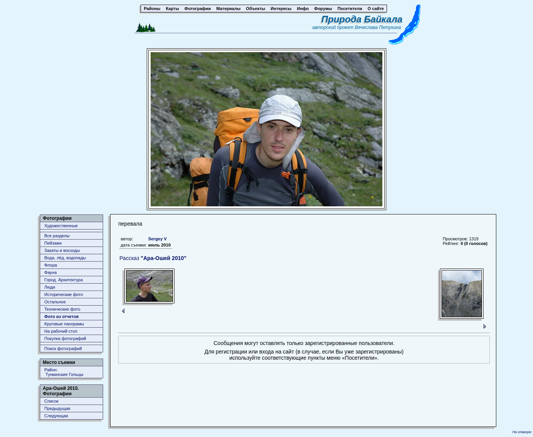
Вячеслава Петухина (378, 27)
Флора (50, 265)
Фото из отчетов (61, 316)
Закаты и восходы (62, 250)
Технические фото (62, 309)
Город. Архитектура (63, 279)
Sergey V (157, 238)
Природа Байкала (361, 19)
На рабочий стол (60, 331)
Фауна (50, 272)
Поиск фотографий (63, 348)
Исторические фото (63, 294)
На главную (522, 432)
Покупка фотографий (65, 338)
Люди (49, 287)
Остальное (55, 301)
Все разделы (57, 235)
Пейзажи (53, 243)
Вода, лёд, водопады (65, 257)
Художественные (61, 225)
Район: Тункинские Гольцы (63, 372)
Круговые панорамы (64, 323)
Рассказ (152, 258)
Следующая (56, 415)
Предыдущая (57, 408)
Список (51, 401)
